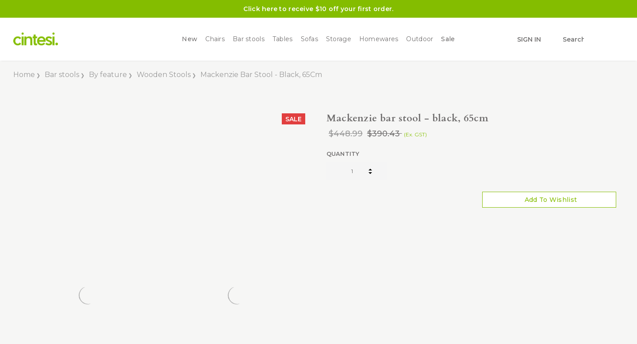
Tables (282, 39)
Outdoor (419, 39)
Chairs (215, 39)
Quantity (343, 153)
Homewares (379, 39)
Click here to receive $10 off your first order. (318, 9)
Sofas (309, 39)
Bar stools (249, 39)
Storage (338, 39)
